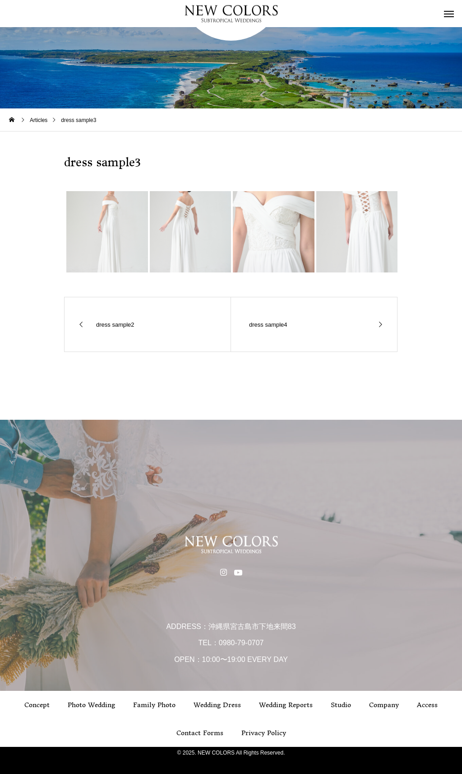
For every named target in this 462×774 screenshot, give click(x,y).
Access (427, 705)
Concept (37, 705)
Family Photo (154, 705)
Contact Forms (199, 733)
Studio (341, 705)
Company (384, 705)
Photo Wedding (91, 705)
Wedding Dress (217, 705)
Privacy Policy (263, 733)
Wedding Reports (286, 705)
